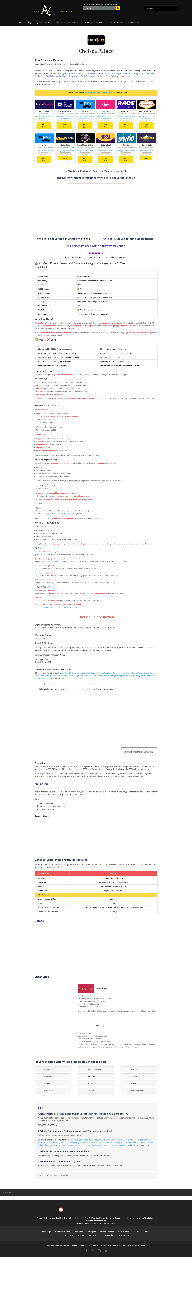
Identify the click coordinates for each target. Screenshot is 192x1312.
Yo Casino (69, 73)
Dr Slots (80, 1293)
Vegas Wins (102, 730)
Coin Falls (121, 1202)
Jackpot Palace (103, 73)
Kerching (60, 73)
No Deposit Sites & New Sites (67, 23)
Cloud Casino (84, 733)
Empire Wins (149, 73)
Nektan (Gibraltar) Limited (95, 93)
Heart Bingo (46, 1289)
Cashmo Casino (94, 1293)
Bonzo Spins (74, 76)
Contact (82, 1303)
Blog (29, 23)
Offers (146, 158)
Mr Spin (136, 1289)
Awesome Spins (98, 76)
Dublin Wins (40, 76)
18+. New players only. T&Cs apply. (44, 116)
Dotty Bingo (68, 1293)
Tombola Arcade (107, 1289)
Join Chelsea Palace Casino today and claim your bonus (56, 665)
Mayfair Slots (80, 73)
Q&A (137, 1303)
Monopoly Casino (62, 1289)
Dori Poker (50, 76)
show (11, 1249)
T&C (89, 1303)
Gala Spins (91, 1289)
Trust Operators (133, 23)
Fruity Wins (138, 73)
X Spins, (61, 730)
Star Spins (78, 1289)
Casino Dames (62, 76)
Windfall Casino (90, 730)
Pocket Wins (123, 1289)
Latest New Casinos (116, 23)
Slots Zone (112, 730)
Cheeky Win (44, 736)
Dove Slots (109, 1293)
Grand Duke (127, 73)
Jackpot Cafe (123, 1293)
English (150, 8)
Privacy (96, 1303)
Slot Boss (147, 1289)
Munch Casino (49, 1200)
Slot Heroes (138, 1197)
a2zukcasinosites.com (57, 1303)
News (103, 1303)
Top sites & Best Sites (43, 23)
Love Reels (91, 73)
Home (74, 1303)
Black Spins (85, 76)
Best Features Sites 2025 (93, 23)
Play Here (44, 125)
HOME (20, 23)
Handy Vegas (115, 73)
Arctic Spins (111, 76)
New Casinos (128, 1303)
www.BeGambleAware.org (96, 1278)
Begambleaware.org (44, 118)
